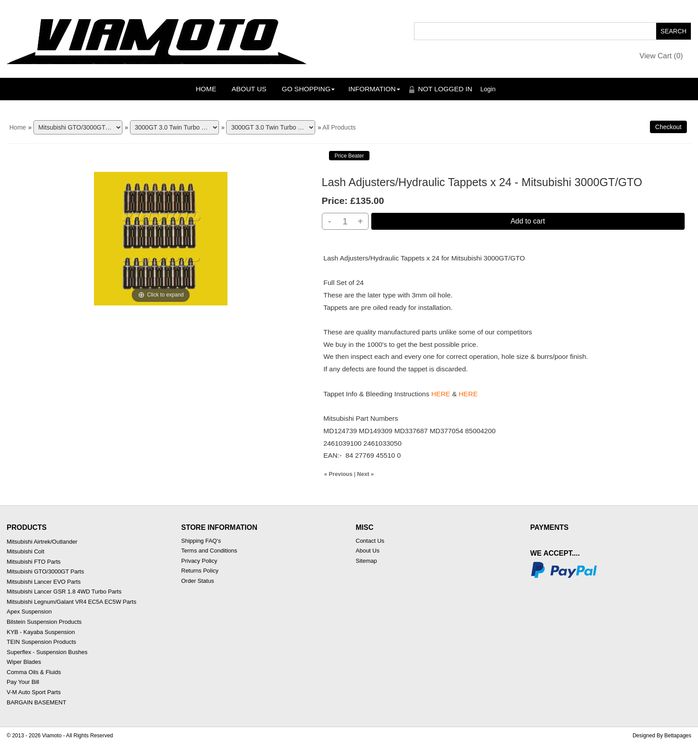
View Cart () (661, 56)
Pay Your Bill (23, 682)
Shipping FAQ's (201, 540)
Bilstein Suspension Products (44, 621)
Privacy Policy (199, 560)
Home (206, 89)
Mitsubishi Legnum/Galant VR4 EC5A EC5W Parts (71, 601)
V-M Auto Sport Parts (34, 692)
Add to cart (528, 221)
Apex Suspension (29, 611)
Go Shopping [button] (308, 89)
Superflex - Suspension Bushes (47, 652)
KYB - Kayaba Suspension (41, 632)
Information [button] (374, 89)
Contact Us (370, 540)
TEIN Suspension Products (41, 641)
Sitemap (366, 560)
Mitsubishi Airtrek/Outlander (42, 541)
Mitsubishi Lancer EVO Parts (44, 581)
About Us (248, 89)
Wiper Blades (24, 662)
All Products (339, 127)
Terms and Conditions (209, 550)
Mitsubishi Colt (26, 551)
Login (487, 89)
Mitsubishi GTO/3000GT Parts (45, 571)
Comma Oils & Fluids (34, 672)
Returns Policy (200, 570)
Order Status (197, 580)
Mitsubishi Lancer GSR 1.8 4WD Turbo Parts (64, 591)
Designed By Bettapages (662, 735)
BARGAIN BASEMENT (36, 702)
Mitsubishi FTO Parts (34, 561)
